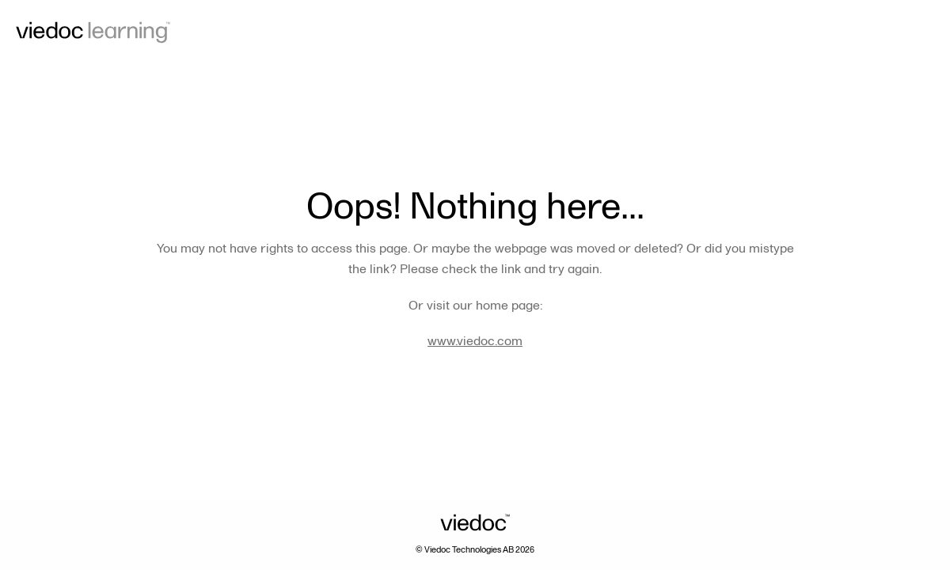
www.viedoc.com (475, 341)
